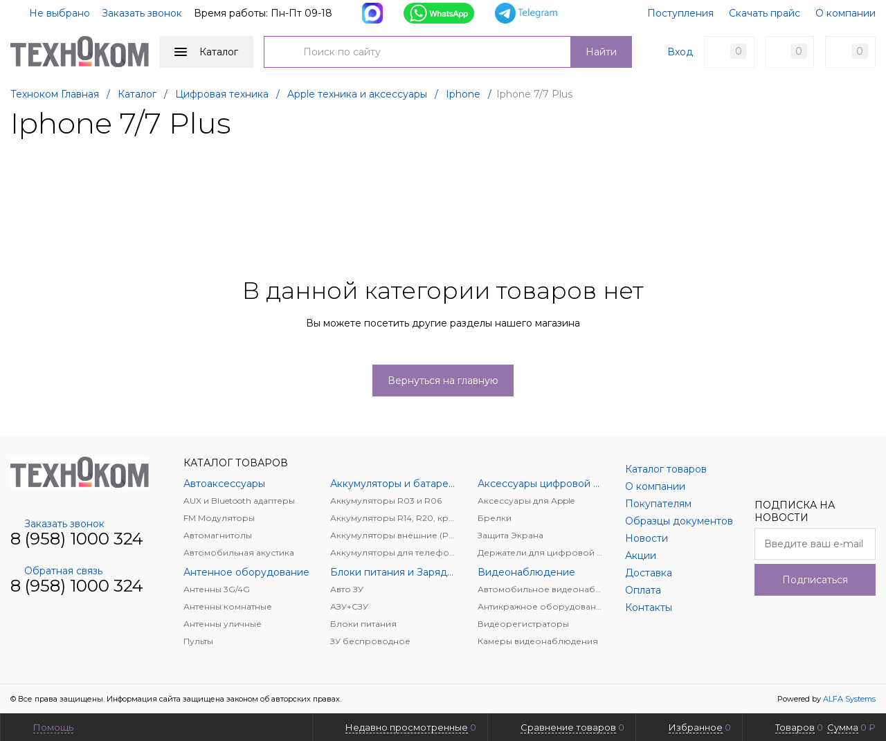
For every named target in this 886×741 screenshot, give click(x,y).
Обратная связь (56, 571)
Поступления (680, 13)
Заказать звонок (142, 13)
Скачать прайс (764, 13)
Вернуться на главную (443, 380)
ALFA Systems (849, 699)
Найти (601, 52)
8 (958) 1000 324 (76, 539)
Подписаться (815, 580)
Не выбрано (51, 13)
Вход (680, 52)
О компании (845, 13)
